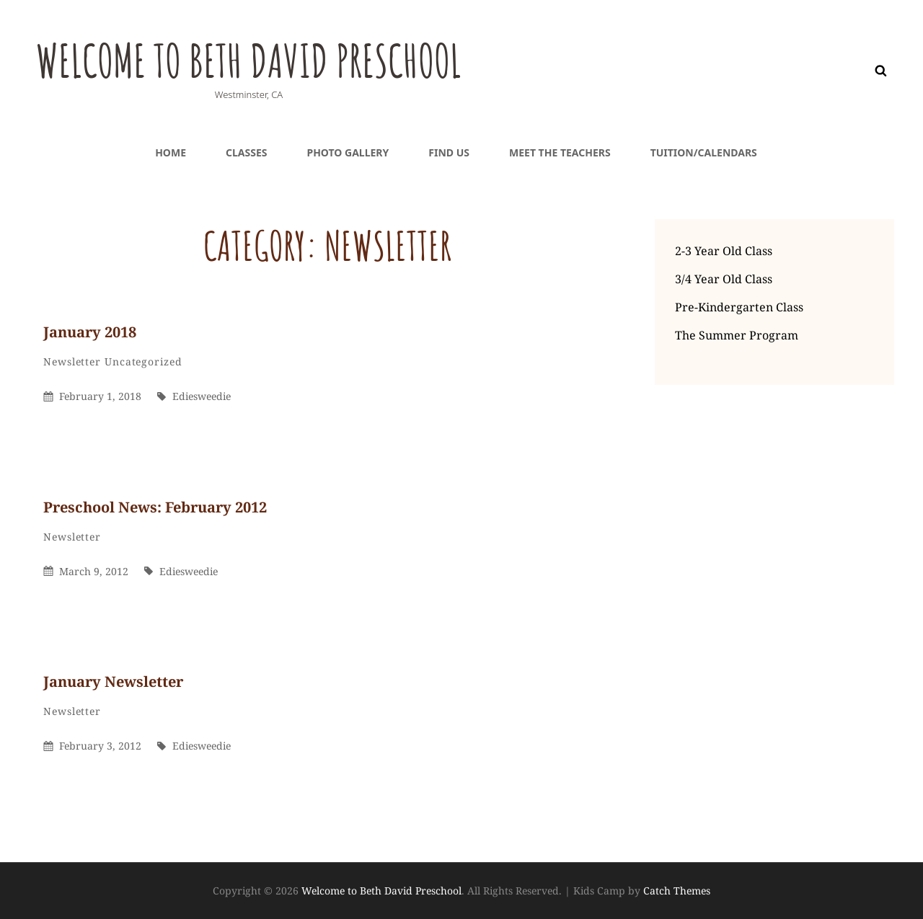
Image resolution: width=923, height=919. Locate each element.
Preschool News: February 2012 (155, 507)
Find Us (448, 152)
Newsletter (72, 361)
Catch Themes (676, 890)
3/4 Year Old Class (723, 279)
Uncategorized (143, 361)
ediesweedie (201, 396)
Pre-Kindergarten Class (739, 307)
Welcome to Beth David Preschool (276, 58)
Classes (246, 152)
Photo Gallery (347, 152)
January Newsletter (113, 681)
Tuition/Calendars (703, 152)
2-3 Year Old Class (723, 251)
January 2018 (89, 332)
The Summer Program (736, 335)
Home (170, 152)
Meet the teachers (560, 152)
